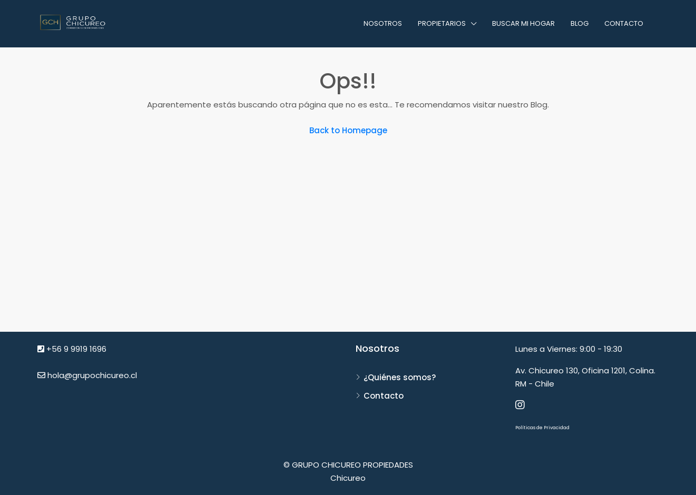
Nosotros (383, 23)
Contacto (623, 23)
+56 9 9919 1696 (71, 348)
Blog (580, 23)
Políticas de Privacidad (542, 427)
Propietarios (442, 23)
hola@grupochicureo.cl (87, 375)
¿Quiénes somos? (400, 377)
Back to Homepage (348, 130)
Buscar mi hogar (523, 23)
